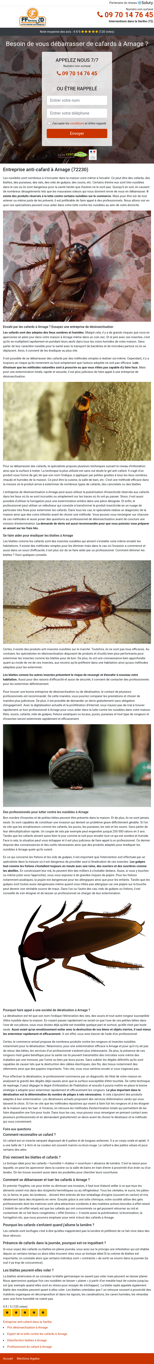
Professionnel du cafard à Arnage (29, 1347)
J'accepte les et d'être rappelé (79, 123)
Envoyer (77, 133)
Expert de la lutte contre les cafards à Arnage (37, 1334)
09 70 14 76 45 (125, 15)
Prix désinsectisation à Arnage (27, 1327)
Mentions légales (28, 1358)
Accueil (8, 1358)
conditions (77, 123)
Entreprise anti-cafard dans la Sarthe (27, 1322)
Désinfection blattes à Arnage (27, 1340)
